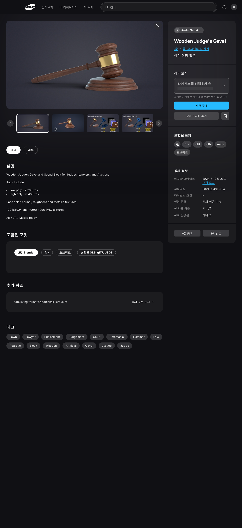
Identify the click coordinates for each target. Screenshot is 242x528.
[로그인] (234, 7)
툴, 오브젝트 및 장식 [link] (196, 48)
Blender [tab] (26, 252)
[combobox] (161, 7)
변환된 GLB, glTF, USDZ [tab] (96, 252)
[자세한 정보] (209, 208)
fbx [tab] (47, 252)
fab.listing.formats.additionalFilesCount (84, 302)
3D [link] (176, 48)
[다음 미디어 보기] (159, 123)
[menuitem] (47, 7)
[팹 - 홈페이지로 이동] (30, 7)
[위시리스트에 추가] (225, 116)
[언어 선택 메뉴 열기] (224, 7)
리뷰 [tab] (31, 150)
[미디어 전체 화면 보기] (158, 26)
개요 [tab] (13, 150)
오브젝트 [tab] (65, 252)
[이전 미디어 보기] (10, 123)
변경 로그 (208, 182)
